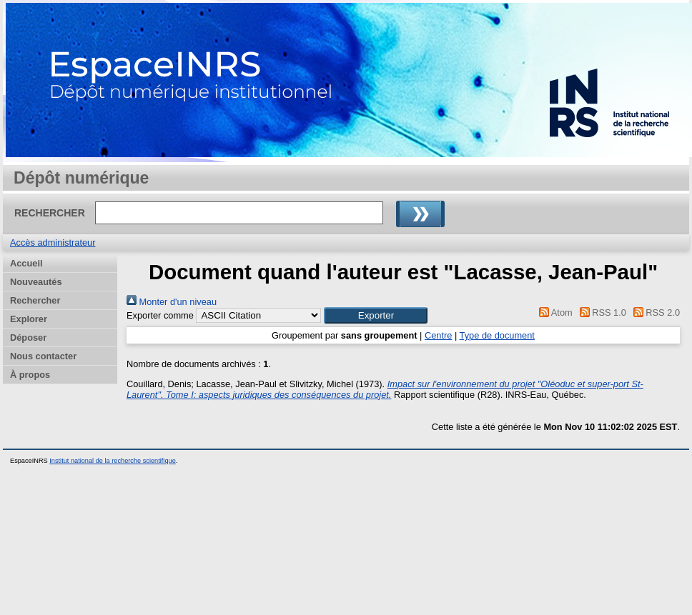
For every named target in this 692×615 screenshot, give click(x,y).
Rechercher (35, 300)
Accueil (26, 263)
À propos (30, 374)
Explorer (28, 319)
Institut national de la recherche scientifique (112, 460)
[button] (375, 315)
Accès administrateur (52, 242)
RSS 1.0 (600, 312)
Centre (438, 335)
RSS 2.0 (654, 312)
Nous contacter (43, 356)
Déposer (28, 337)
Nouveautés (36, 281)
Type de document (497, 335)
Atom (554, 312)
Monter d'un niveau (172, 301)
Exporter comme (160, 315)
